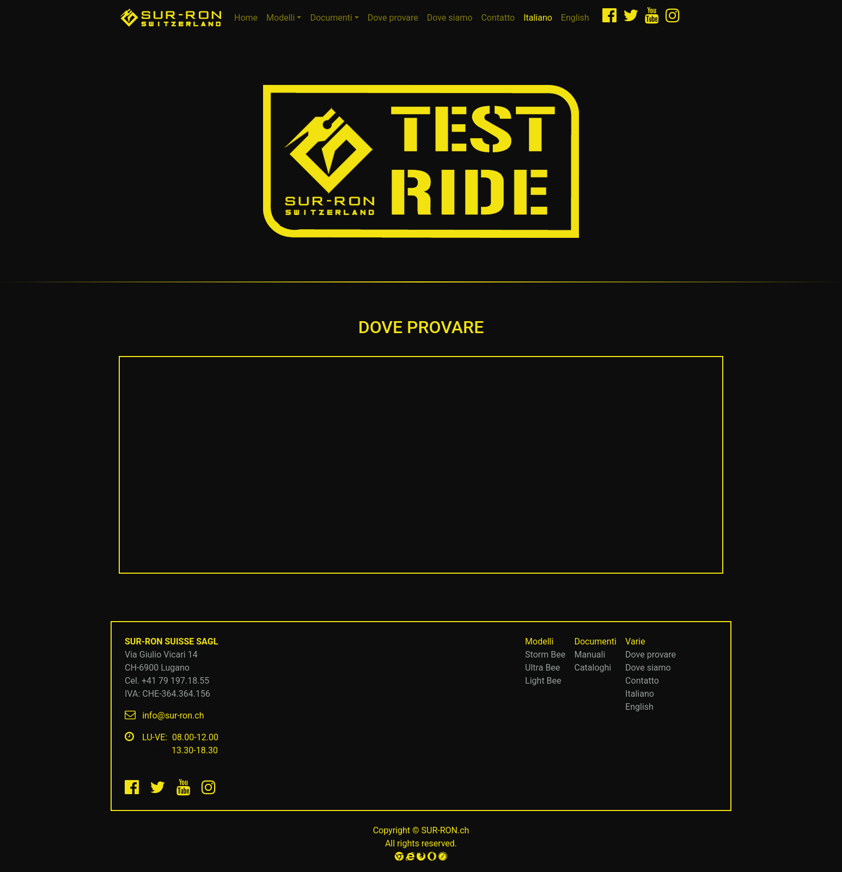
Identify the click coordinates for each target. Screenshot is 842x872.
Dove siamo (450, 18)
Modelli (535, 641)
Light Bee (543, 681)
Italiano (540, 17)
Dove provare (393, 18)
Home (248, 17)
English (575, 18)
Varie (631, 641)
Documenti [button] (331, 18)
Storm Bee (545, 654)
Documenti (591, 641)
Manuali (589, 654)
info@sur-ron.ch (173, 715)
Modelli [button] (280, 18)
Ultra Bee (542, 667)
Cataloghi (592, 667)
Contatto (498, 18)
